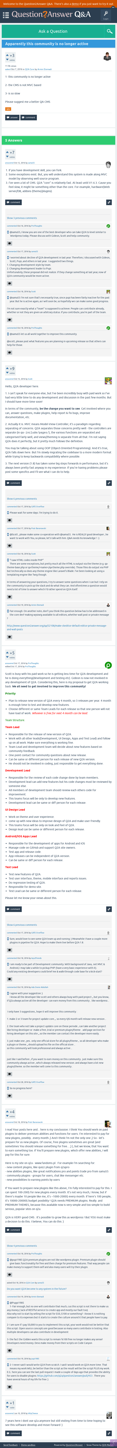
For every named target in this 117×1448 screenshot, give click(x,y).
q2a (8, 109)
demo (75, 3)
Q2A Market (108, 1445)
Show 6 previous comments (22, 498)
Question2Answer (74, 1445)
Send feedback (10, 1445)
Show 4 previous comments (22, 1245)
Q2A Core (29, 69)
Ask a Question (53, 31)
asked (8, 69)
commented (12, 226)
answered (9, 163)
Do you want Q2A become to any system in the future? (37, 1288)
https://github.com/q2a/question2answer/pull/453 (64, 1375)
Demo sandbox (28, 1445)
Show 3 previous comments (22, 218)
